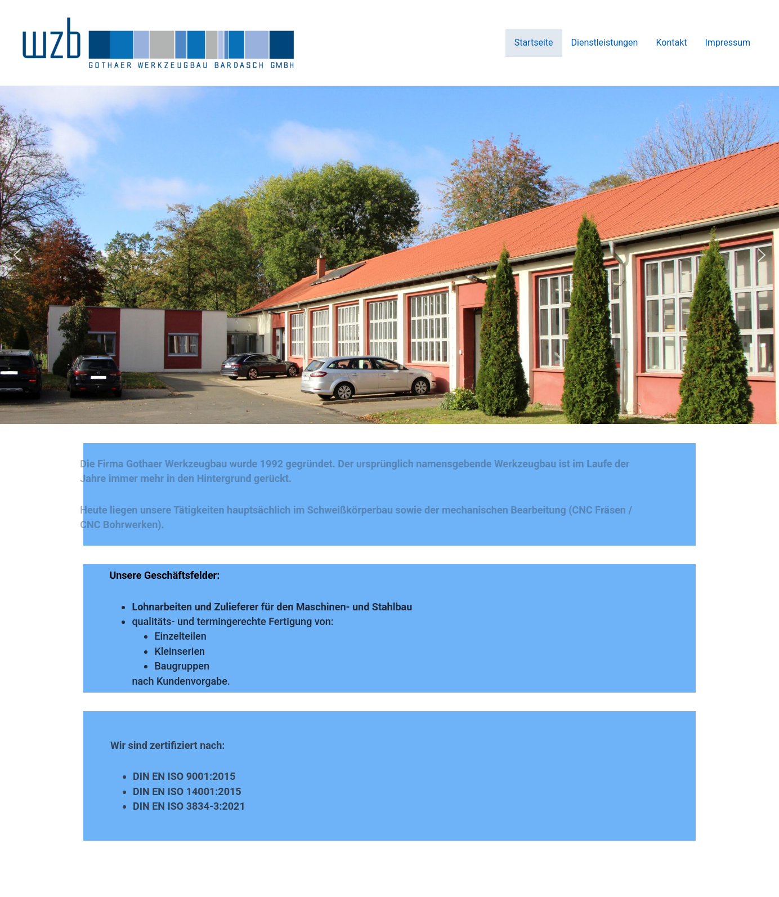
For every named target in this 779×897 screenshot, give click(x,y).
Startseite (533, 42)
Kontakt (671, 42)
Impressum (728, 42)
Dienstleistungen (604, 42)
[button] (17, 255)
